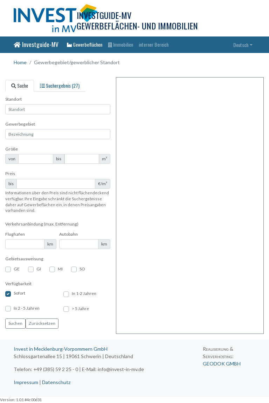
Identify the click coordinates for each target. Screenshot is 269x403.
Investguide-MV (36, 44)
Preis (10, 173)
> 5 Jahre (80, 308)
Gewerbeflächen (84, 44)
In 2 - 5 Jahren (27, 308)
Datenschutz (56, 382)
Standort (13, 99)
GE (17, 268)
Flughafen (15, 234)
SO (82, 268)
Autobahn (68, 234)
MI (60, 268)
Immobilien (120, 44)
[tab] (19, 86)
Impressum (26, 382)
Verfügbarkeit (18, 283)
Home (20, 62)
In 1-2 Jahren (84, 293)
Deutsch (240, 44)
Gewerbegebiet (20, 124)
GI (38, 268)
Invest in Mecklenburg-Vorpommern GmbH (61, 349)
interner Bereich (153, 44)
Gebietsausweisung (24, 258)
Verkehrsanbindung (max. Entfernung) (41, 224)
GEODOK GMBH (222, 364)
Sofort (19, 293)
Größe (11, 149)
